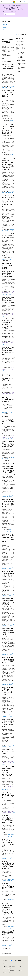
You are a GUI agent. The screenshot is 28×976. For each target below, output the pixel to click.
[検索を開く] (20, 2)
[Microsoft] (14, 2)
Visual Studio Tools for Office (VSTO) (10, 25)
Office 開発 (5, 24)
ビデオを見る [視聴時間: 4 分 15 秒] (8, 625)
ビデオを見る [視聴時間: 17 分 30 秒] (8, 944)
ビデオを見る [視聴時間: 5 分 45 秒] (8, 495)
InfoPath (4, 29)
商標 (9, 972)
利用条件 (4, 972)
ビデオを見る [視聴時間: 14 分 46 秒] (8, 900)
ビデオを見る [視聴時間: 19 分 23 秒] (8, 927)
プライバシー (9, 968)
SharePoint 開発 (6, 31)
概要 (4, 370)
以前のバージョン (12, 966)
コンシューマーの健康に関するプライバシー (12, 970)
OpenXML (5, 27)
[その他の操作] (25, 18)
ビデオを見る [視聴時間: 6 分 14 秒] (8, 715)
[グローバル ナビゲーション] (1, 2)
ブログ (19, 966)
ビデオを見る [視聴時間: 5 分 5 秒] (8, 595)
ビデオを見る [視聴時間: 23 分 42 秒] (8, 880)
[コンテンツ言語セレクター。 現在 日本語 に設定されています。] (5, 960)
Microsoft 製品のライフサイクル (13, 10)
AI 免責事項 (5, 966)
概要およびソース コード (8, 294)
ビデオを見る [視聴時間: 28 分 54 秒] (8, 835)
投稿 (3, 968)
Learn (3, 17)
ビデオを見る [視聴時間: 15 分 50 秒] (8, 567)
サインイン (24, 1)
